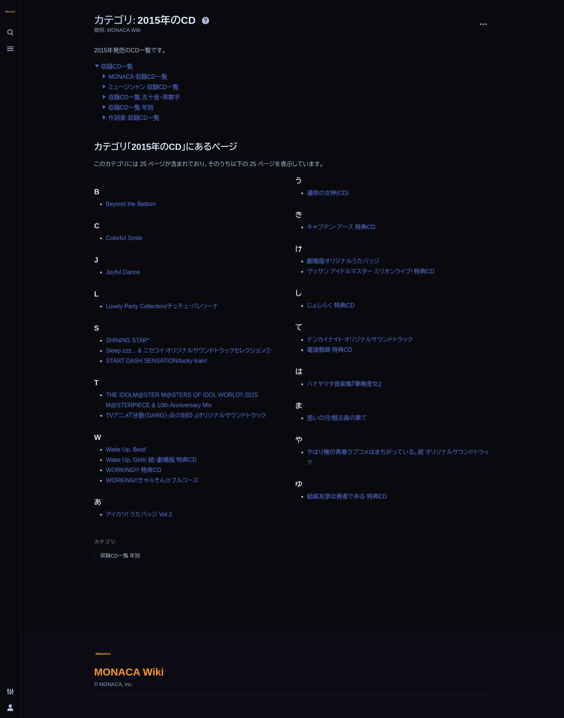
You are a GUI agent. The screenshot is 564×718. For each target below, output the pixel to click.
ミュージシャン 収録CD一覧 (143, 87)
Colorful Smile (124, 238)
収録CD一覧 (117, 66)
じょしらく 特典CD (330, 305)
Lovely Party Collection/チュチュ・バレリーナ (162, 306)
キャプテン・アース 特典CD (341, 227)
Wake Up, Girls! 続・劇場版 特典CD (151, 460)
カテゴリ (104, 541)
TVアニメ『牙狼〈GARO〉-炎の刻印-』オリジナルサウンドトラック (186, 415)
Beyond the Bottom (131, 204)
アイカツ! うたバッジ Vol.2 (139, 514)
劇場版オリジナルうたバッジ (343, 261)
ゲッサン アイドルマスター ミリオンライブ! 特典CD (370, 271)
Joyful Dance (123, 272)
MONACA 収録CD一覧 (137, 77)
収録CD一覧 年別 (131, 107)
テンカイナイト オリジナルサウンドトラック (360, 339)
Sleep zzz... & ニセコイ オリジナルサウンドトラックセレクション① (189, 350)
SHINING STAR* (128, 340)
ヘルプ (205, 20)
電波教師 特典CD (330, 350)
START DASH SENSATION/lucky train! (156, 361)
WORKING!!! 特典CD (133, 470)
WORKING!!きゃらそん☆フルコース (152, 480)
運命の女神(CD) (328, 193)
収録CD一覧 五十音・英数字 (144, 97)
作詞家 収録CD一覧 (134, 118)
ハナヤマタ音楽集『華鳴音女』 (344, 384)
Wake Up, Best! (126, 449)
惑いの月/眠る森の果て (337, 418)
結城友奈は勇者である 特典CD (347, 496)
